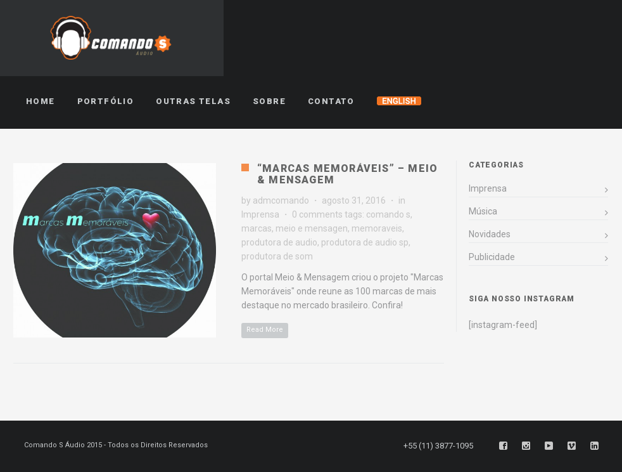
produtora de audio (279, 242)
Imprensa (260, 214)
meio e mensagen (312, 228)
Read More (264, 329)
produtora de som (277, 256)
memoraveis (377, 228)
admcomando (281, 200)
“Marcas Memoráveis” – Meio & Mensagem (347, 174)
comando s (388, 214)
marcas (256, 228)
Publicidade (492, 257)
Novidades (490, 234)
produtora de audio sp (365, 242)
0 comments (317, 214)
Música (483, 211)
